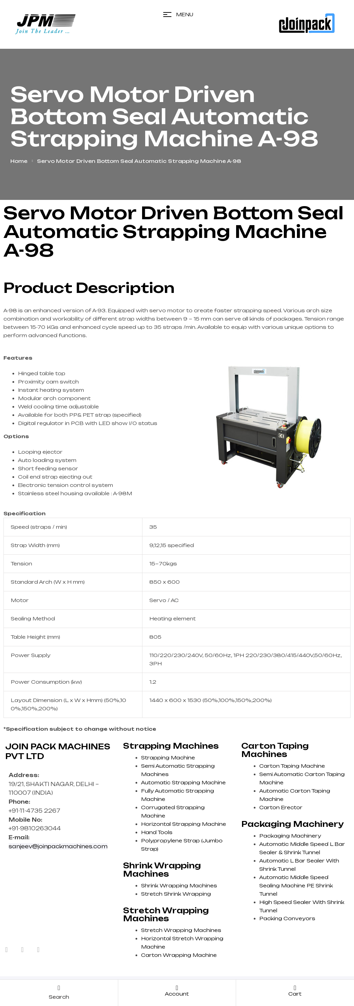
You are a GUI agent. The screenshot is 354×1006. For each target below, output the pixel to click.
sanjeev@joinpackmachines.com (58, 846)
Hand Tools (157, 832)
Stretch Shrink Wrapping (176, 894)
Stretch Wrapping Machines (181, 930)
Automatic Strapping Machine (183, 782)
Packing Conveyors (287, 918)
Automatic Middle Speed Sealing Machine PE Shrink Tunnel (296, 885)
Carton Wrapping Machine (179, 955)
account (177, 994)
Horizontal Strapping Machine (183, 824)
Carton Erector (280, 807)
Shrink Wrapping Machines (179, 885)
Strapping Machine (168, 757)
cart (294, 994)
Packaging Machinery (290, 836)
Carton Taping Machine (292, 766)
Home (18, 161)
